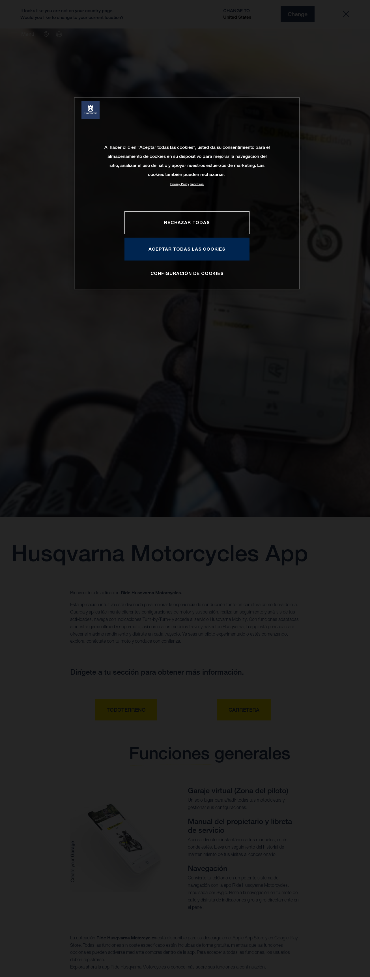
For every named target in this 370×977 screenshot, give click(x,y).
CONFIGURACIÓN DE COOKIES (187, 273)
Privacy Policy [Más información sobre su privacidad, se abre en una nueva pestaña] (179, 184)
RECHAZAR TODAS (187, 222)
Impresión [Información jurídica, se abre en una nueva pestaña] (197, 184)
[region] (187, 193)
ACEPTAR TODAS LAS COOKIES (187, 248)
